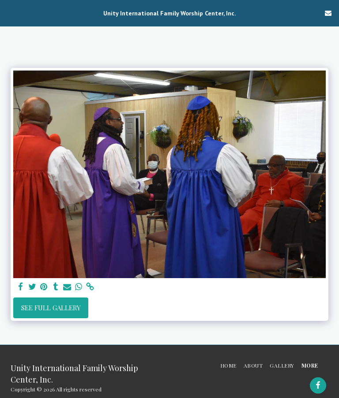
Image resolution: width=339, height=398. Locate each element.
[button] (9, 13)
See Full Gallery (51, 307)
